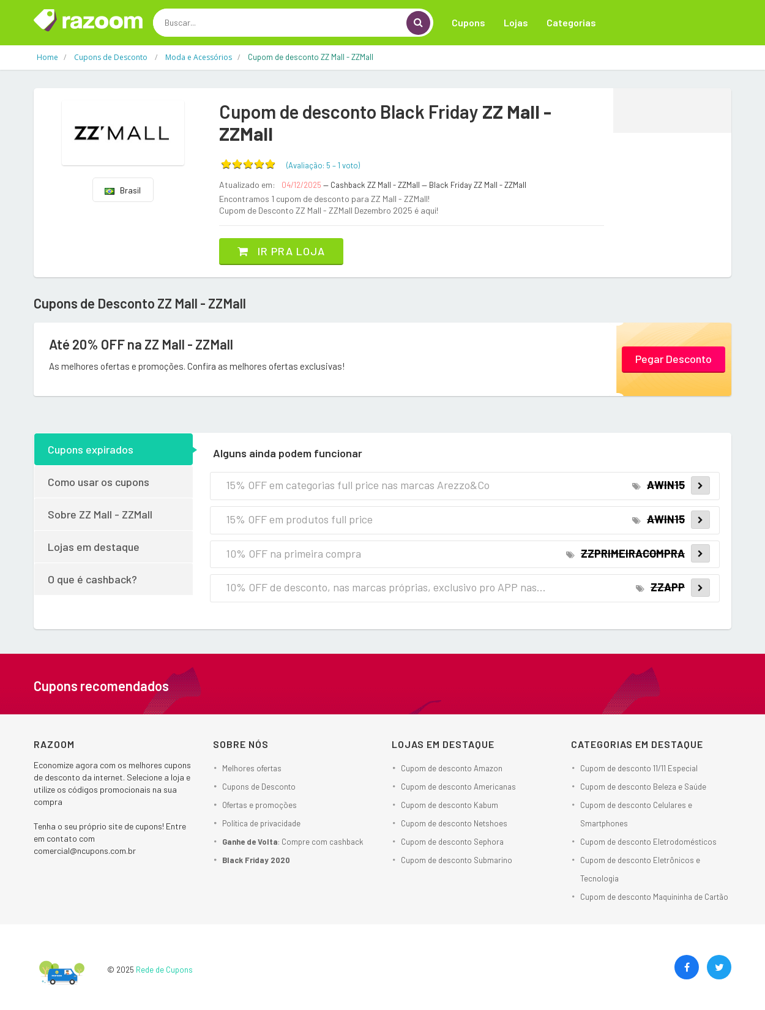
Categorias (571, 22)
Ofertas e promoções (259, 805)
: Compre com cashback (293, 842)
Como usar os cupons (98, 481)
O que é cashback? (92, 579)
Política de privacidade (261, 823)
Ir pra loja (281, 251)
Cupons (468, 22)
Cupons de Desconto (259, 786)
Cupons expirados (90, 449)
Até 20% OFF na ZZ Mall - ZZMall (141, 344)
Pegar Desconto (673, 358)
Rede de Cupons (164, 969)
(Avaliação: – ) (323, 165)
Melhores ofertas (252, 768)
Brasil (123, 190)
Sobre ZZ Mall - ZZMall (100, 514)
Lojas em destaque (94, 546)
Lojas (516, 22)
